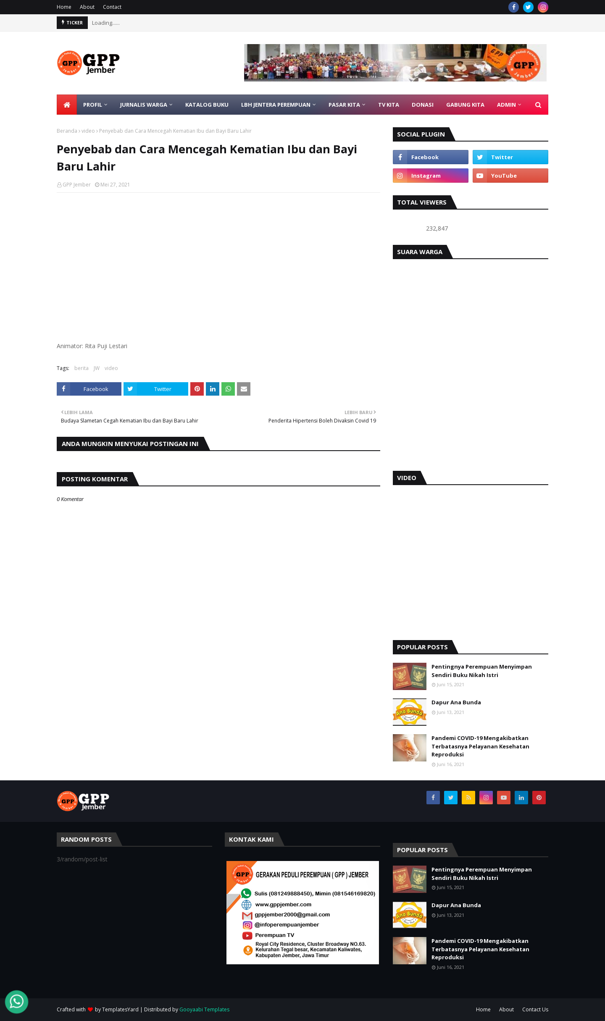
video (88, 130)
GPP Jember (77, 184)
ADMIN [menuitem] (506, 104)
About (87, 6)
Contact (112, 6)
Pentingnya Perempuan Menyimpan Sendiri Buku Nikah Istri (481, 671)
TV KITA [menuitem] (388, 104)
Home (64, 6)
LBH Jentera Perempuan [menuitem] (275, 104)
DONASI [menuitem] (423, 104)
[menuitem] (67, 104)
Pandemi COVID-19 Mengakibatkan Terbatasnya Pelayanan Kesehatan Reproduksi (480, 746)
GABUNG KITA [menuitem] (465, 104)
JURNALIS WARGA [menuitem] (143, 104)
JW (97, 368)
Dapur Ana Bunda (456, 702)
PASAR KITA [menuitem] (344, 104)
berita (81, 368)
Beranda (67, 130)
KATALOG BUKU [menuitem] (207, 104)
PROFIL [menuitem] (92, 104)
